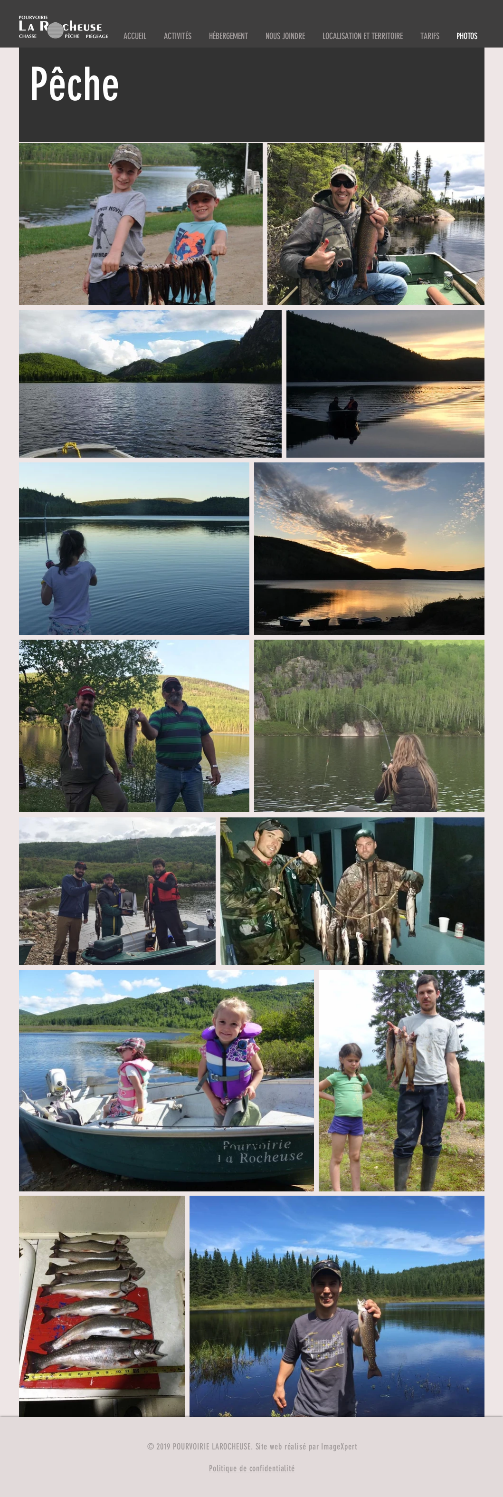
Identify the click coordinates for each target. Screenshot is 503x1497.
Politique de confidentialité (252, 1468)
